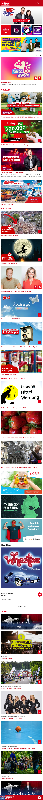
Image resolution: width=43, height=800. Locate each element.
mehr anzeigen (21, 606)
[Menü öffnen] (40, 3)
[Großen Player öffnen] (35, 797)
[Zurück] (37, 55)
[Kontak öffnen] (35, 3)
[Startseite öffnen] (5, 3)
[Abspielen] (39, 797)
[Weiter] (40, 55)
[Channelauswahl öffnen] (38, 3)
